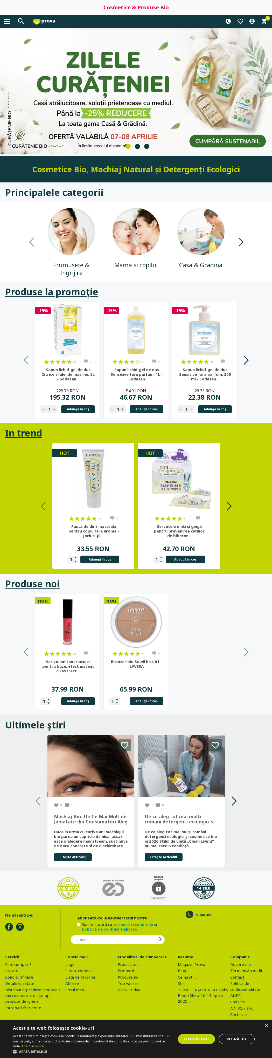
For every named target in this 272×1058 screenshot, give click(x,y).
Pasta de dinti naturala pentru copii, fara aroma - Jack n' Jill (93, 531)
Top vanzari (129, 983)
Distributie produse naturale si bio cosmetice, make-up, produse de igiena (33, 995)
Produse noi (32, 584)
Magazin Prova (191, 964)
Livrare (11, 970)
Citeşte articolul (72, 857)
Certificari (239, 1014)
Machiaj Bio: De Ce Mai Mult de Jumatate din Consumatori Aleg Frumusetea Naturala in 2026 (91, 819)
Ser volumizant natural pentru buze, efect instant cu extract (137, 666)
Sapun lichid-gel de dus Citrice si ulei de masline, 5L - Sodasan (68, 374)
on (47, 361)
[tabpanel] (136, 91)
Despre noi (240, 964)
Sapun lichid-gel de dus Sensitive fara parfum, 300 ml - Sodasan (205, 374)
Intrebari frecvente (23, 1007)
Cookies (237, 1001)
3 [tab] (146, 146)
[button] (92, 1051)
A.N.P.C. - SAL (241, 1008)
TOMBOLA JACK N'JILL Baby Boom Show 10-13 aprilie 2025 (203, 995)
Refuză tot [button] (236, 1039)
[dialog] (136, 1039)
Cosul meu (74, 989)
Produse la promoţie (51, 292)
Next (240, 242)
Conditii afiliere (19, 977)
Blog (182, 970)
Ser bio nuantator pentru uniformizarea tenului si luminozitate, (68, 666)
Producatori (128, 964)
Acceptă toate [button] (197, 1039)
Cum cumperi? (18, 964)
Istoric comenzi (79, 970)
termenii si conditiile (133, 924)
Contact (237, 977)
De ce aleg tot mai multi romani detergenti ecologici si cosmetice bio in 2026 (180, 819)
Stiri (181, 983)
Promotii (126, 970)
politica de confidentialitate (109, 929)
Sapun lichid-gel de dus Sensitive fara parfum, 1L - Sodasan (137, 374)
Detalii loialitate (19, 983)
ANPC (235, 995)
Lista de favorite (80, 977)
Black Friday (129, 989)
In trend (23, 433)
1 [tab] (128, 146)
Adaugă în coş (78, 409)
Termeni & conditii (247, 970)
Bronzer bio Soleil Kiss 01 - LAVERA (205, 663)
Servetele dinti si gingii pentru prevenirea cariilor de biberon (179, 531)
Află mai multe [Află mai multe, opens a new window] (33, 1046)
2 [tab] (137, 146)
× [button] (266, 1026)
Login (70, 964)
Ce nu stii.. (187, 977)
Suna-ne (204, 914)
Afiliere (72, 983)
